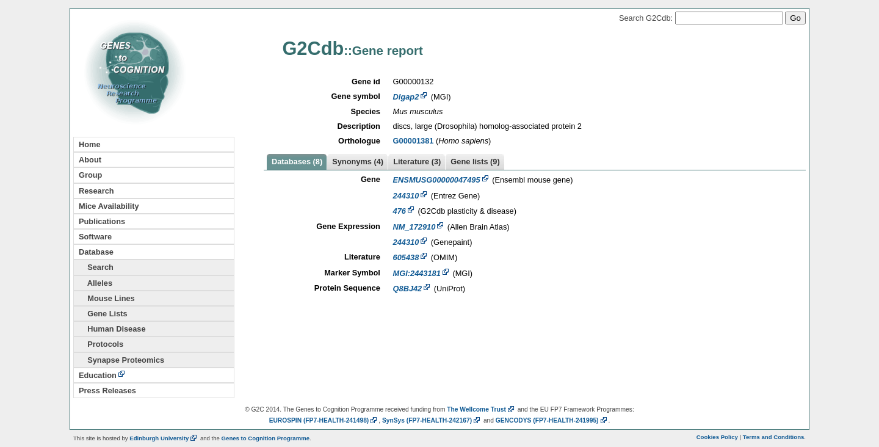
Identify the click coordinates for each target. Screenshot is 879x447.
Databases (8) (297, 161)
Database (96, 251)
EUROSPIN (324, 420)
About (90, 159)
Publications (102, 221)
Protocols (101, 344)
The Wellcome (481, 409)
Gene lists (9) (474, 161)
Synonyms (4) (357, 161)
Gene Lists (103, 313)
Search (96, 267)
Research (96, 190)
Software (95, 236)
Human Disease (112, 328)
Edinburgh (163, 438)
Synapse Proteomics (121, 360)
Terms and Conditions (774, 437)
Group (90, 175)
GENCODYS (552, 420)
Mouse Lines (107, 298)
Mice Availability (109, 206)
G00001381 (413, 140)
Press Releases (107, 390)
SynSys (432, 420)
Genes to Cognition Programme (265, 438)
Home (90, 144)
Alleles (95, 283)
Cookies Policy (717, 437)
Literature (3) (417, 161)
